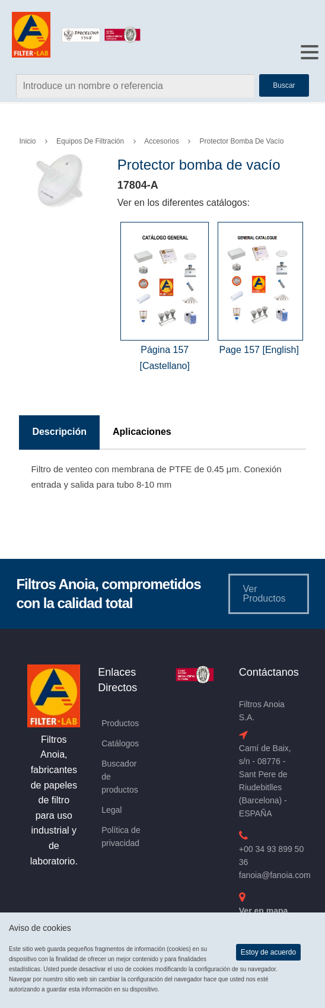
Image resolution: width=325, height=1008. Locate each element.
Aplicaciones (142, 432)
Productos (120, 723)
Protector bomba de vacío (242, 141)
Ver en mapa (263, 910)
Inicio (27, 141)
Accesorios (161, 141)
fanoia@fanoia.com (275, 875)
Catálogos (120, 743)
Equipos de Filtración (90, 141)
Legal (111, 810)
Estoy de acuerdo (268, 952)
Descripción (59, 432)
